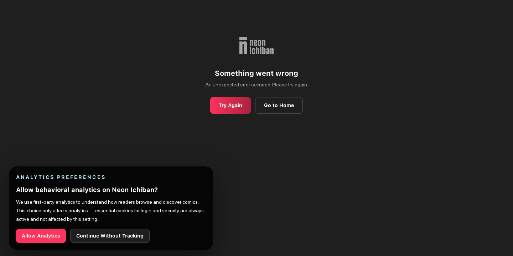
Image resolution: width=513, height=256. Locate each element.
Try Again (230, 105)
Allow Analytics (41, 236)
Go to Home (279, 105)
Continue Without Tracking (110, 236)
